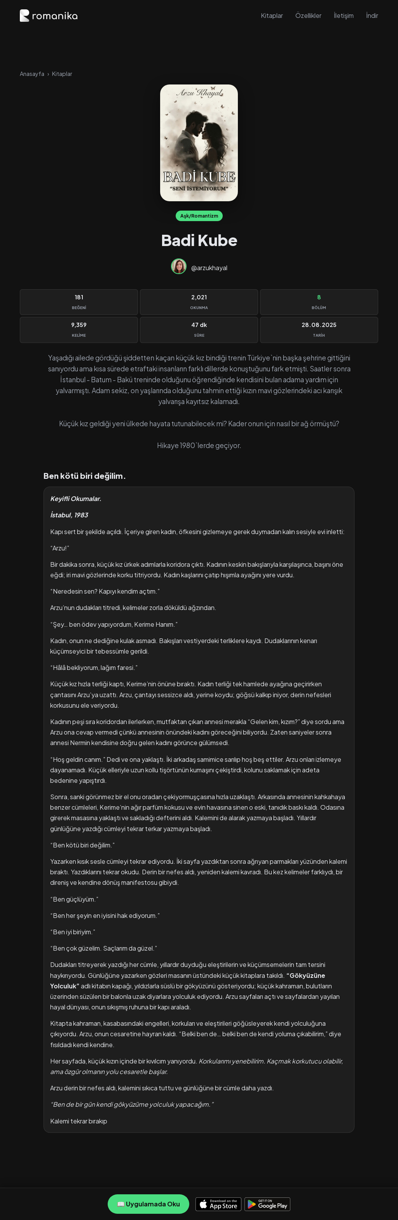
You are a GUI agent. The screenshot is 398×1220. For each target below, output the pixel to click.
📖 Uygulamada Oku (148, 1204)
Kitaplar (272, 15)
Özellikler (308, 15)
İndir (372, 15)
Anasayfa (32, 73)
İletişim (344, 15)
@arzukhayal (209, 268)
